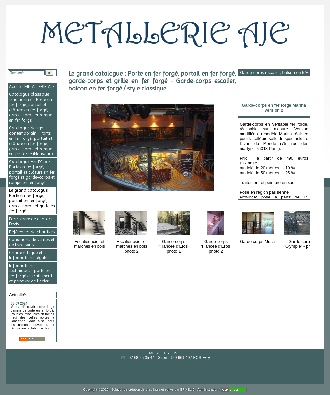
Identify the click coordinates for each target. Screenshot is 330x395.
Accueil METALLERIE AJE (32, 86)
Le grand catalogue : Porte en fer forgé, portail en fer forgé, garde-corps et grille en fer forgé (32, 200)
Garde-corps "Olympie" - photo (301, 228)
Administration (207, 389)
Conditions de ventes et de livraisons (31, 242)
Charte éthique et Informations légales (29, 255)
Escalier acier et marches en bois (90, 228)
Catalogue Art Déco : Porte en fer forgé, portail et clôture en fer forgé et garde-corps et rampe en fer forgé (32, 172)
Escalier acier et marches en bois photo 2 (132, 231)
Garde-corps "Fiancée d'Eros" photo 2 (216, 231)
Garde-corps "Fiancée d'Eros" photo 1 (174, 231)
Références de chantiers (32, 231)
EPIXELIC (187, 389)
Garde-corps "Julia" (258, 226)
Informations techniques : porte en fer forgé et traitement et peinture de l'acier (30, 273)
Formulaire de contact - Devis (32, 221)
